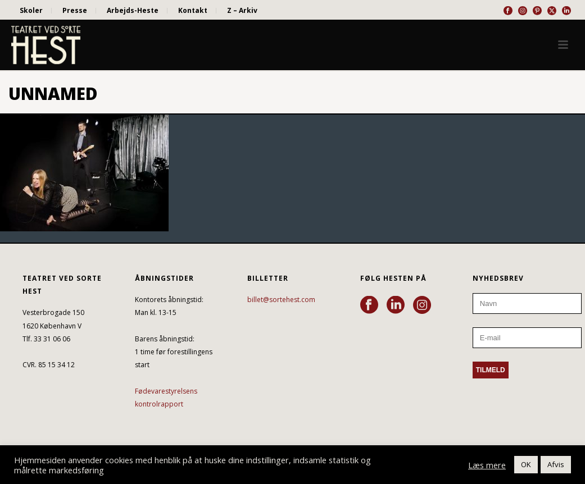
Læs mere (487, 465)
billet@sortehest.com (281, 299)
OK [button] (526, 464)
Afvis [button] (555, 464)
